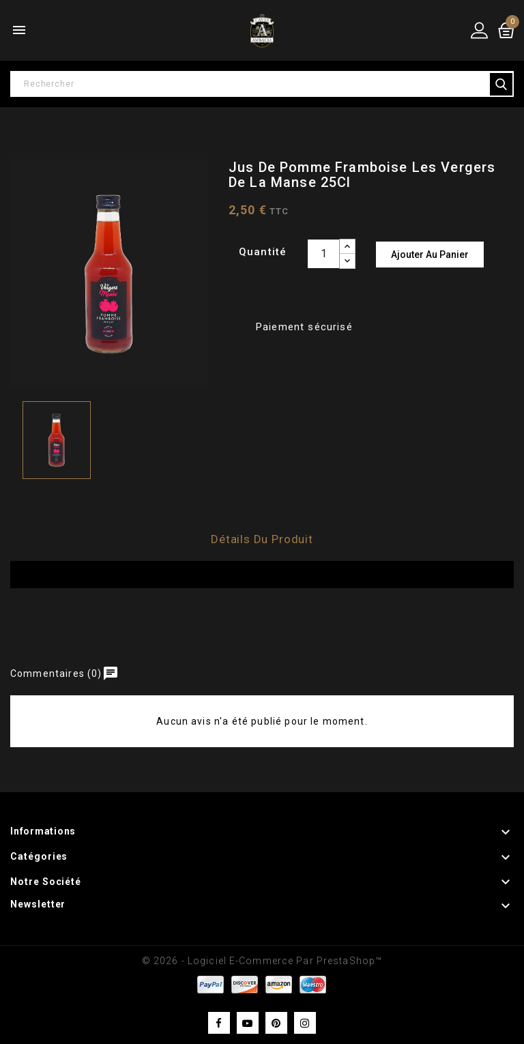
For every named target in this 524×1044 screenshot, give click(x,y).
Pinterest (276, 1023)
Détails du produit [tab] (262, 539)
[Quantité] (323, 254)
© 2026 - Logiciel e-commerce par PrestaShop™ (262, 960)
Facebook (219, 1023)
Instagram (305, 1023)
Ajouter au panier (430, 254)
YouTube (248, 1023)
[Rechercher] (262, 84)
